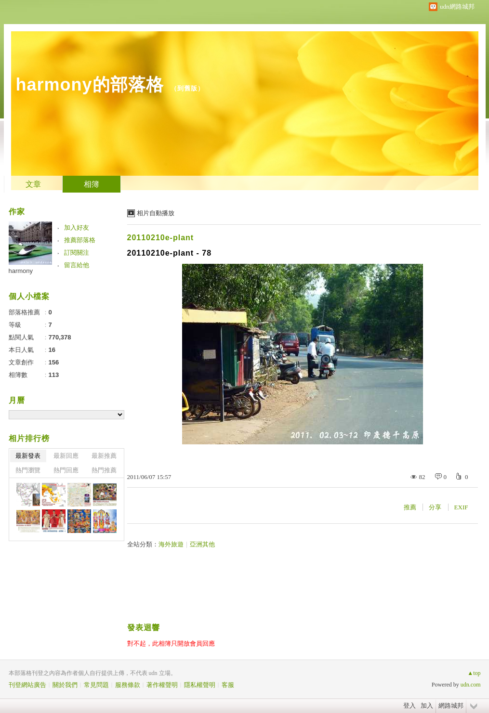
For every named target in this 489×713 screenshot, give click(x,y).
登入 (409, 705)
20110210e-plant (160, 237)
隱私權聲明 (199, 684)
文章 (33, 184)
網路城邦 (450, 705)
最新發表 (27, 455)
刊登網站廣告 (27, 684)
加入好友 (76, 227)
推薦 (410, 507)
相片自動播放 (155, 213)
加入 (427, 705)
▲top (473, 673)
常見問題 (96, 684)
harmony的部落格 (90, 84)
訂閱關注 (76, 252)
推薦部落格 (79, 240)
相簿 (91, 184)
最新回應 (66, 455)
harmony (21, 270)
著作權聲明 (162, 684)
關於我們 (65, 684)
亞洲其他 (202, 544)
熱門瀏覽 (27, 470)
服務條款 (127, 684)
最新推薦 (104, 455)
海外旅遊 (171, 544)
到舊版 (187, 88)
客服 (228, 684)
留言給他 (76, 265)
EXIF (461, 507)
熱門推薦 (104, 470)
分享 (435, 507)
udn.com (471, 684)
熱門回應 (66, 470)
